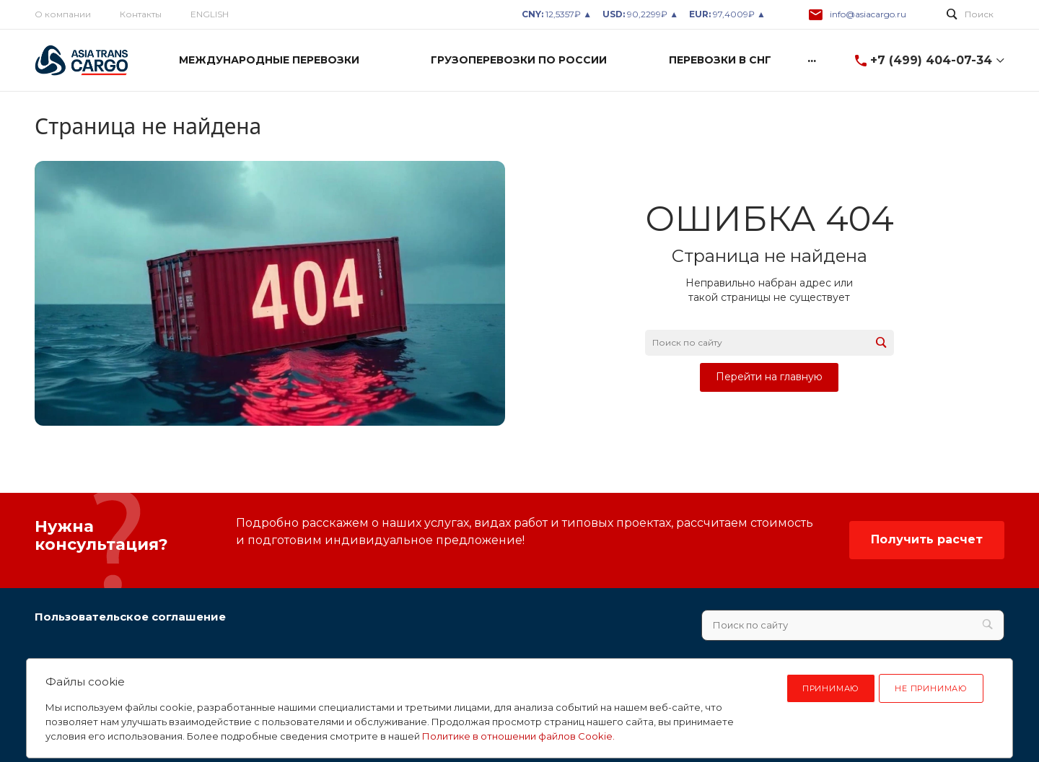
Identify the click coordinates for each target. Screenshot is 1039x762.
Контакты (141, 14)
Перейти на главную (769, 376)
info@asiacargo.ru (868, 14)
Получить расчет (927, 539)
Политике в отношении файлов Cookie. (518, 736)
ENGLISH (209, 14)
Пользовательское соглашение (130, 616)
